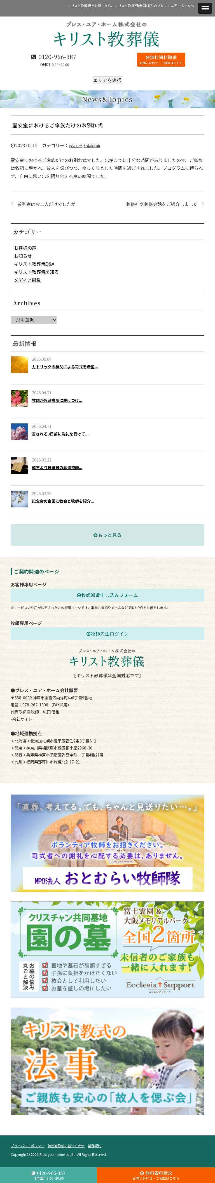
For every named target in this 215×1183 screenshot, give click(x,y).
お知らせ (75, 145)
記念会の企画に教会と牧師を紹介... (63, 501)
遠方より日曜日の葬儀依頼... (57, 467)
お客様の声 (91, 145)
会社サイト (22, 719)
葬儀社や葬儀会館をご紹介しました (162, 204)
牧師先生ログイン (107, 633)
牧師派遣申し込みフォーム (107, 595)
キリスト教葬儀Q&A (34, 263)
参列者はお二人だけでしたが (46, 204)
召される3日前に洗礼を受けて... (60, 434)
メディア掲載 (27, 280)
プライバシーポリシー (27, 1145)
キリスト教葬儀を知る (36, 271)
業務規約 (94, 1145)
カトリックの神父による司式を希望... (65, 366)
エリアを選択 (107, 80)
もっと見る (108, 534)
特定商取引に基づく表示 (66, 1145)
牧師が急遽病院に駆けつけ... (57, 400)
